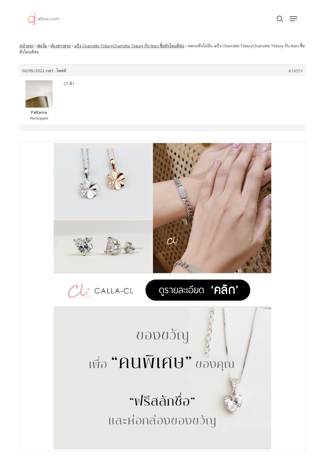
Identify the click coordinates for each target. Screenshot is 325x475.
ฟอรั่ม (42, 45)
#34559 (295, 70)
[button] (293, 18)
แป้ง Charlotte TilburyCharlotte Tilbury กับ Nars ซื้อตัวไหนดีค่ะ (129, 45)
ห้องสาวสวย (60, 45)
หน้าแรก (26, 45)
